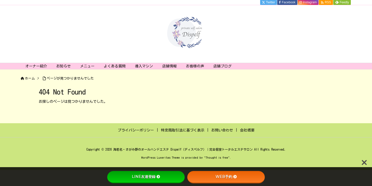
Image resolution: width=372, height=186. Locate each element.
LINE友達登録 (146, 176)
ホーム (30, 78)
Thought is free (217, 157)
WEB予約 (226, 176)
